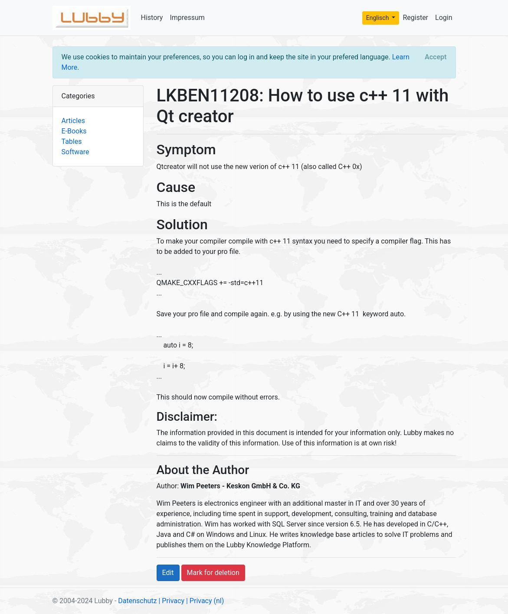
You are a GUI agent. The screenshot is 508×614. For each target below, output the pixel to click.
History (152, 17)
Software (75, 152)
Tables (72, 141)
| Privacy (171, 601)
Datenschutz (137, 601)
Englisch (378, 17)
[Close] (435, 57)
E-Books (74, 131)
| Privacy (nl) (205, 601)
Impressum (187, 17)
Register (415, 17)
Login (443, 17)
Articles (73, 121)
